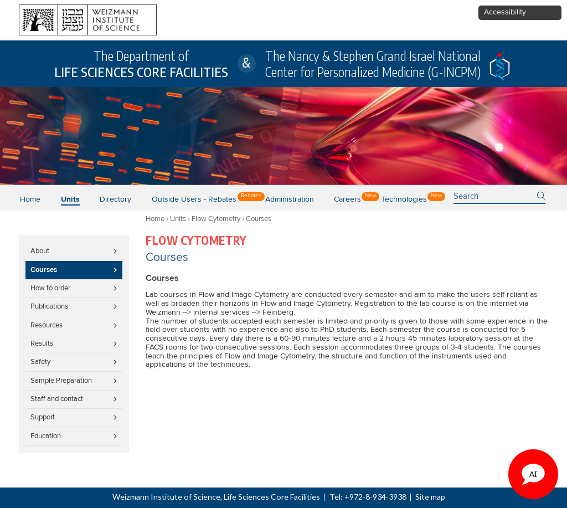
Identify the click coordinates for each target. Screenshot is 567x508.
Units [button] (70, 199)
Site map (430, 496)
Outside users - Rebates (194, 199)
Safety (40, 361)
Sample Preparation (61, 380)
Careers (347, 199)
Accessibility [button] (505, 12)
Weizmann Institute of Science (166, 496)
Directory (115, 199)
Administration (289, 199)
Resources (46, 325)
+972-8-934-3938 (375, 496)
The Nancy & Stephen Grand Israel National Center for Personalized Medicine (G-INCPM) (373, 64)
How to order (50, 288)
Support (42, 417)
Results (41, 343)
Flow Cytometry (216, 218)
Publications (49, 306)
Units (178, 218)
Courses (43, 270)
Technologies (404, 199)
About (39, 251)
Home (30, 199)
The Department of (141, 64)
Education (45, 436)
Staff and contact (56, 398)
